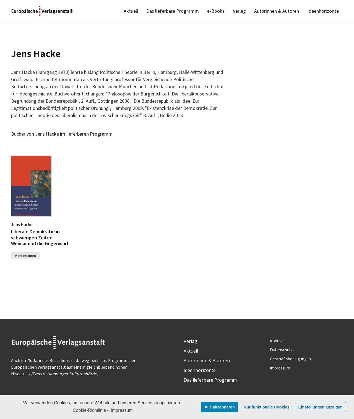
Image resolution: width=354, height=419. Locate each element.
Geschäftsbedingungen (290, 358)
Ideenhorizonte (200, 370)
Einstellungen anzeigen (320, 407)
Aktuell (191, 351)
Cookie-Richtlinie (89, 410)
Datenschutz (281, 349)
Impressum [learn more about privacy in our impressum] (122, 410)
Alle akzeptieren (219, 407)
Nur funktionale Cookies (267, 407)
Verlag (190, 341)
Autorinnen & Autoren (207, 361)
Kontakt (277, 340)
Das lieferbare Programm (210, 380)
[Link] (42, 11)
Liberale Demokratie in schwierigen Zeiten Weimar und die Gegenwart (40, 237)
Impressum (280, 368)
